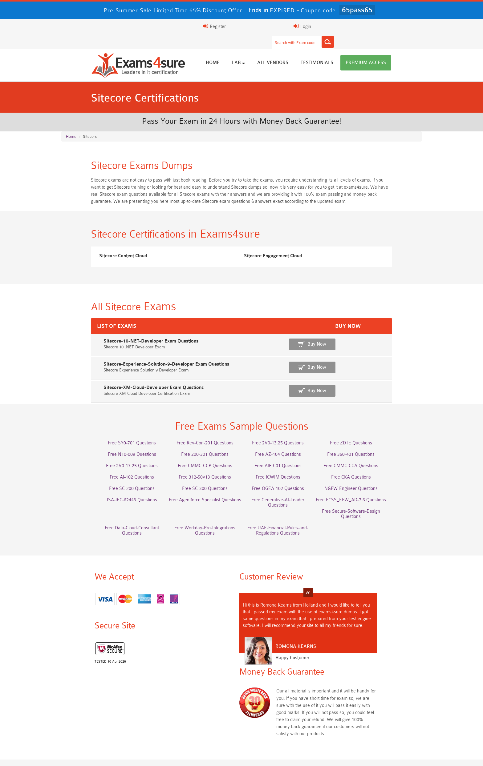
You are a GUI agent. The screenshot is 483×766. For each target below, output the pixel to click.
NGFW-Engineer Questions (373, 491)
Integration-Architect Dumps (110, 718)
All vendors (302, 50)
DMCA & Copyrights (266, 755)
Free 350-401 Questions (373, 456)
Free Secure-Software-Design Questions (109, 513)
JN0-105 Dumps (285, 718)
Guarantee (148, 755)
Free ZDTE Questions (373, 445)
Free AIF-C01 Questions (285, 468)
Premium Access (395, 50)
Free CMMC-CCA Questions (373, 468)
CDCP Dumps (373, 718)
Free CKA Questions (373, 479)
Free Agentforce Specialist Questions (197, 502)
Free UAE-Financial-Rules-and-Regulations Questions (373, 516)
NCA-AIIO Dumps (285, 729)
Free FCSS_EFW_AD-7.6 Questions (373, 502)
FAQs (122, 755)
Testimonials (346, 50)
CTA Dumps (109, 729)
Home (242, 50)
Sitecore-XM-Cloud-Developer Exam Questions (117, 387)
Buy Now (392, 347)
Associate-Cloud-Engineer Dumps (198, 707)
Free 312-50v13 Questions (198, 479)
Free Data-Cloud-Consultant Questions (197, 513)
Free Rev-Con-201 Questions (197, 445)
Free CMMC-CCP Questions (197, 468)
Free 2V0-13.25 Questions (285, 445)
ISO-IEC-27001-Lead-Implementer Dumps (373, 707)
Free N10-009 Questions (110, 456)
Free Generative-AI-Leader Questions (286, 502)
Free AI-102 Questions (110, 479)
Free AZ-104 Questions (285, 456)
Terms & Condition (186, 755)
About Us (97, 755)
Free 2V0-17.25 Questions (110, 468)
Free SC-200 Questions (110, 491)
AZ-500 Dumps (110, 707)
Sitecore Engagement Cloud (220, 252)
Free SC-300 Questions (198, 491)
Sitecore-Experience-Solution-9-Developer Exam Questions (130, 365)
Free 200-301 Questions (197, 456)
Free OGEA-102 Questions (285, 491)
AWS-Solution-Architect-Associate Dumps (110, 695)
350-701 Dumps (285, 707)
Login (377, 26)
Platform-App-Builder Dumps (373, 695)
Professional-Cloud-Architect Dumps (197, 695)
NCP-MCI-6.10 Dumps (198, 729)
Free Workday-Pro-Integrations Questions (286, 513)
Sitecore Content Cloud (95, 252)
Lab (268, 50)
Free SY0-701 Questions (110, 445)
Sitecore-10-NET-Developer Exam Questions (114, 344)
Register (345, 26)
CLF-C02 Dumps (198, 718)
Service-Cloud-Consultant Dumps (285, 695)
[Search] (302, 26)
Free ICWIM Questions (285, 479)
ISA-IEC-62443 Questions (110, 502)
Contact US (225, 755)
